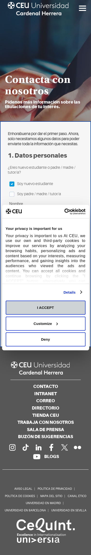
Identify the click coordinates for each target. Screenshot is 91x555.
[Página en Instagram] (12, 447)
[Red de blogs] (51, 456)
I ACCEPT (45, 308)
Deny (45, 339)
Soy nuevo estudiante (31, 184)
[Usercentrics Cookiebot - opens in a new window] (64, 211)
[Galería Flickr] (77, 447)
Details (70, 292)
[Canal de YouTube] (36, 456)
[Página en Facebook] (51, 447)
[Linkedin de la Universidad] (38, 447)
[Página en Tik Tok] (25, 447)
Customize (45, 323)
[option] (45, 60)
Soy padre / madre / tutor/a (35, 194)
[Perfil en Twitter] (64, 447)
